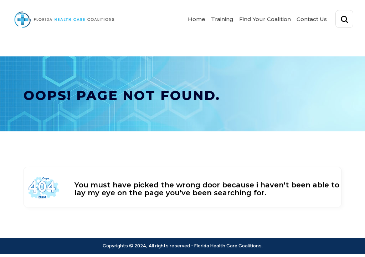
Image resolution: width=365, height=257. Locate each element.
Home (196, 19)
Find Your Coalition (265, 19)
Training (222, 19)
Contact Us (312, 19)
